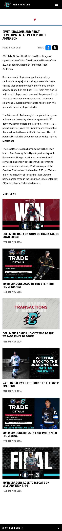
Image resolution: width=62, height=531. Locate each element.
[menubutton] (57, 5)
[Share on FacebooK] (48, 47)
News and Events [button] (12, 528)
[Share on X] (55, 47)
